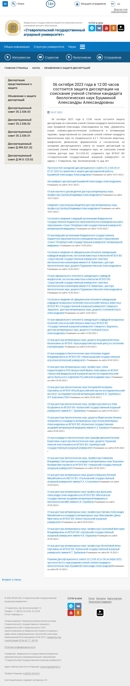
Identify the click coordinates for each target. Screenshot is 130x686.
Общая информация (17, 46)
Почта (92, 598)
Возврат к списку (11, 579)
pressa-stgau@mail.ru (50, 667)
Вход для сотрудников (93, 3)
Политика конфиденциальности (20, 647)
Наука (72, 46)
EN (118, 4)
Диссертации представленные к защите (20, 84)
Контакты (101, 598)
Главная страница (16, 68)
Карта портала (114, 598)
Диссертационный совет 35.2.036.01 (19, 133)
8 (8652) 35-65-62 (31, 673)
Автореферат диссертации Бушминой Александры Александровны (84, 181)
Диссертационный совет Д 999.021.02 (20, 145)
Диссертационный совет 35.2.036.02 (19, 121)
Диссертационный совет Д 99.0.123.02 (20, 157)
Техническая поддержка (100, 602)
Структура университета (49, 46)
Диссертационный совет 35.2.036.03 (19, 110)
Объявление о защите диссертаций (67, 68)
